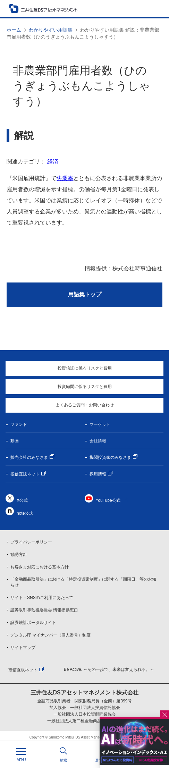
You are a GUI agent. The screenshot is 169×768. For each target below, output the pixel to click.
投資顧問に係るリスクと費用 (85, 386)
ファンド (18, 424)
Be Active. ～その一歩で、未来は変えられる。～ (109, 669)
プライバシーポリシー (31, 542)
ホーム (14, 30)
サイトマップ (22, 647)
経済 (52, 161)
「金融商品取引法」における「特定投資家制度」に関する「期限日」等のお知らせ (83, 582)
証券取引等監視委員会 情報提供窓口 (44, 610)
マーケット (100, 424)
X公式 (22, 500)
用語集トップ (84, 294)
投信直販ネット (25, 474)
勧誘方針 (18, 554)
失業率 (65, 178)
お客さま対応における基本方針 (39, 567)
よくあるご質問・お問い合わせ (85, 405)
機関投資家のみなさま (110, 457)
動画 (14, 440)
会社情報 (98, 440)
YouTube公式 (108, 500)
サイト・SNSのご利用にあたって (41, 597)
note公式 (25, 513)
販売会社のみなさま (29, 457)
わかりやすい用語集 (51, 30)
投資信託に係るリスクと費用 (85, 368)
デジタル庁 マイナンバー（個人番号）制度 (50, 635)
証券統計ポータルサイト (33, 622)
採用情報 (98, 474)
